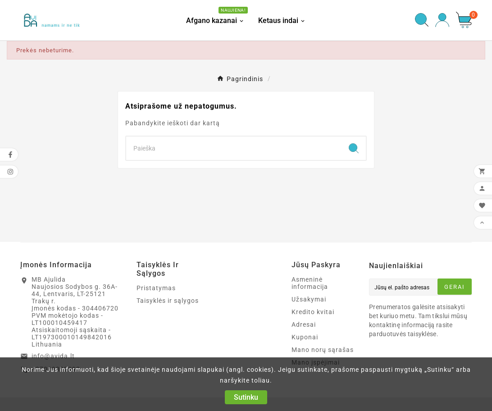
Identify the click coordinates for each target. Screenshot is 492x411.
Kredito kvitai (313, 311)
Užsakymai (309, 299)
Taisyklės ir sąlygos (168, 300)
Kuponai (305, 337)
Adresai (304, 324)
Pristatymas (156, 288)
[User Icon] (442, 20)
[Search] (234, 148)
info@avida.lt (53, 356)
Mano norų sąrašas (323, 349)
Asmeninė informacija (310, 283)
